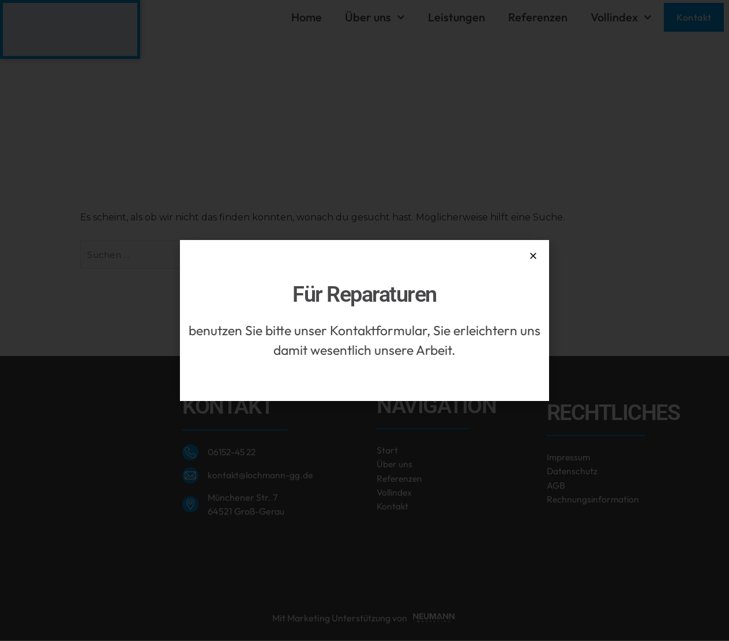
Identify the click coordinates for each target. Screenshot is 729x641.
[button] (533, 256)
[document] (364, 320)
